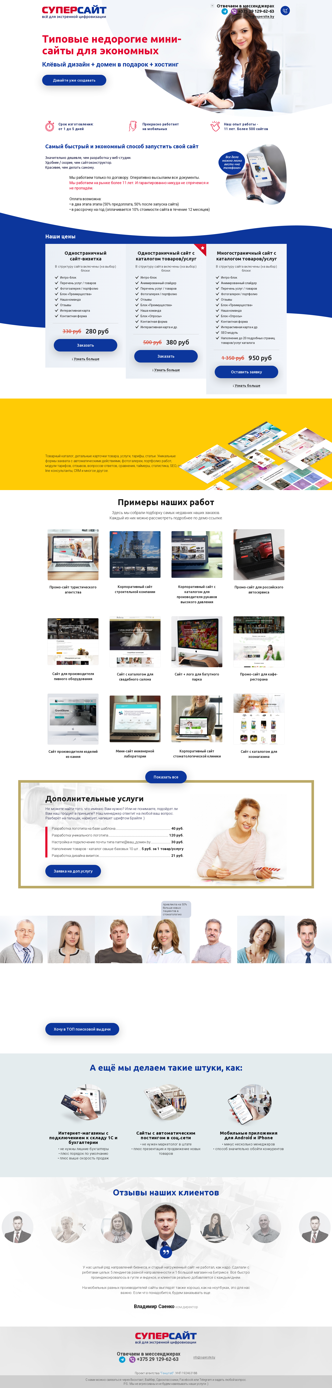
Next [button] (247, 1227)
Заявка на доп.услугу (73, 871)
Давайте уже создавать (74, 80)
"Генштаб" (167, 1373)
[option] (23, 939)
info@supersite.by (260, 16)
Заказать (85, 345)
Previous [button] (84, 1227)
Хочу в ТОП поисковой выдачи (82, 1029)
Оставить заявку (246, 372)
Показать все (166, 777)
